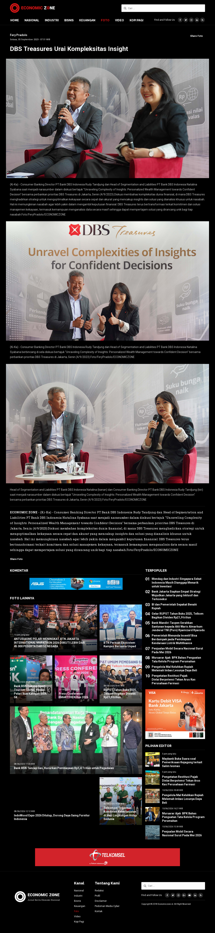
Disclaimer (101, 901)
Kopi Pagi (136, 20)
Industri (52, 20)
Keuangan (87, 20)
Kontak (98, 911)
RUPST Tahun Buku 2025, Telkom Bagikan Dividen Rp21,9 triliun (120, 693)
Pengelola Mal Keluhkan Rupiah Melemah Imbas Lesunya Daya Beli (182, 799)
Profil (97, 895)
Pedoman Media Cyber (107, 906)
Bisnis (69, 20)
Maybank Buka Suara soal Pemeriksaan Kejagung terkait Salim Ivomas (182, 762)
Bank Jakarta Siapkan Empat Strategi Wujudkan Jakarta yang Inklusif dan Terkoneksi (176, 595)
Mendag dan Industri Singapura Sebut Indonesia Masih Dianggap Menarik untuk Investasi (176, 582)
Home (14, 20)
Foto (105, 20)
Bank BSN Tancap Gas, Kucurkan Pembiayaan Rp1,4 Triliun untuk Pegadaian (64, 768)
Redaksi (99, 890)
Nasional (31, 20)
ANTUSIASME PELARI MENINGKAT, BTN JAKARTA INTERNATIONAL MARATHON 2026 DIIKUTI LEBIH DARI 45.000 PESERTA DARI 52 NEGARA (49, 642)
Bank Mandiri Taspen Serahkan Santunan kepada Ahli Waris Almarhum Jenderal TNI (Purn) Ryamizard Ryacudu (178, 626)
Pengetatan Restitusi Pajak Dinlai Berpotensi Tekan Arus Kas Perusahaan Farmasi (173, 679)
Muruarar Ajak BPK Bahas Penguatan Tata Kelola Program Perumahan (183, 817)
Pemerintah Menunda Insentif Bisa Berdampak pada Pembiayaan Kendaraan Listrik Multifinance (174, 639)
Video (119, 20)
